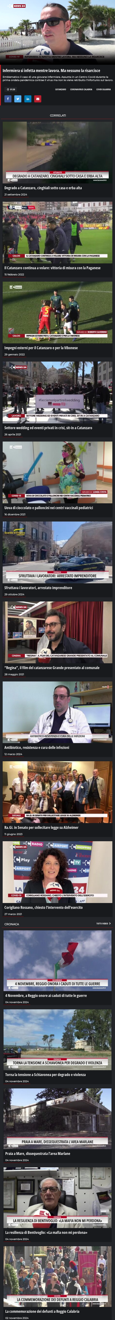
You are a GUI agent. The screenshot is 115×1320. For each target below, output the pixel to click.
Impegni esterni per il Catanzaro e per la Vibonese (41, 347)
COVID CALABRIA (103, 89)
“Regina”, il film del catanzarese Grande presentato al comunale (51, 667)
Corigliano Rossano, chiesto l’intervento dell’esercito (43, 907)
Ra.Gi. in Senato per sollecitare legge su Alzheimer (41, 827)
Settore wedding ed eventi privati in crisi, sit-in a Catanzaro (48, 427)
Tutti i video (103, 923)
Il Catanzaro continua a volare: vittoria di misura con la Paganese (52, 267)
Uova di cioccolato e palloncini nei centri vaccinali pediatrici (48, 507)
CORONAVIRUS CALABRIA (81, 89)
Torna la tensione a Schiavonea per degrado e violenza (45, 1074)
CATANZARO (60, 89)
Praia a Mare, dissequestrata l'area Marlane (37, 1153)
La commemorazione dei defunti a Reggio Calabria (42, 1311)
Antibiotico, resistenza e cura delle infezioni (36, 747)
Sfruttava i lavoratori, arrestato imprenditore (38, 587)
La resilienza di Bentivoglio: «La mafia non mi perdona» (46, 1232)
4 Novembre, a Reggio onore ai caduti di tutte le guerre (46, 995)
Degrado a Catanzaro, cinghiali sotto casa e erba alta (43, 187)
